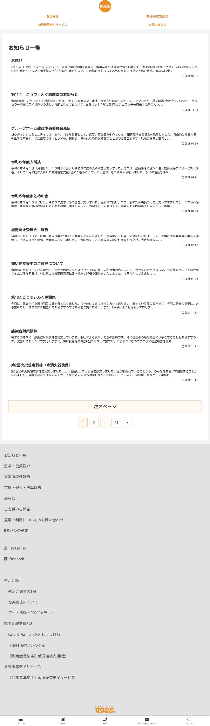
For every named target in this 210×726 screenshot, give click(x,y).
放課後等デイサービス (22, 668)
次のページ (105, 408)
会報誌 (9, 500)
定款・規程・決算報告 (22, 489)
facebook (14, 560)
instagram (15, 550)
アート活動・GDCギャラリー (31, 614)
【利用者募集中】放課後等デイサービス (41, 679)
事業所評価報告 (17, 478)
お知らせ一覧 (15, 457)
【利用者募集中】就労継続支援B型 (37, 657)
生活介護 (11, 582)
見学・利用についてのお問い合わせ (33, 521)
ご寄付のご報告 (17, 510)
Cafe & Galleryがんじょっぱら (34, 636)
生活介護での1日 (22, 593)
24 (116, 424)
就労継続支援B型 (18, 625)
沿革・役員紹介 (17, 467)
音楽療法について (23, 604)
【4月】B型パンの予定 (26, 647)
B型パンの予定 (16, 532)
